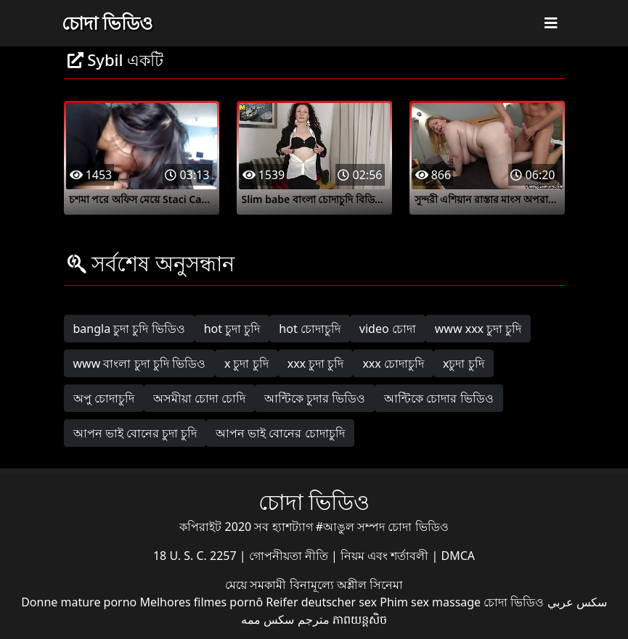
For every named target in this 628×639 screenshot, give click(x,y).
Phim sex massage (430, 602)
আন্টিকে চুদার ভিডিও (314, 398)
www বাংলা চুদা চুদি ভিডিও (139, 363)
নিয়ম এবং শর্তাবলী (385, 556)
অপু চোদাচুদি (103, 398)
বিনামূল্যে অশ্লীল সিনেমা (346, 585)
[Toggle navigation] (551, 23)
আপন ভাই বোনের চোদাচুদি (280, 433)
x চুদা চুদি (246, 363)
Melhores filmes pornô (201, 602)
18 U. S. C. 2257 (196, 556)
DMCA (458, 556)
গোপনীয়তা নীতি (290, 556)
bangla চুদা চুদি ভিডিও (129, 329)
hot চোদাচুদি (309, 329)
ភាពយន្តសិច (360, 619)
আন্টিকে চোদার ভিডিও (438, 398)
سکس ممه (267, 619)
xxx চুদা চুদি (316, 363)
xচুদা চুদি (463, 363)
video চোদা (387, 329)
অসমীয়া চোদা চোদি (199, 398)
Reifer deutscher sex (321, 602)
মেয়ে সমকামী (257, 585)
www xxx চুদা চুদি (478, 329)
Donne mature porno (78, 602)
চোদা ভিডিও (107, 22)
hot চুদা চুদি (232, 329)
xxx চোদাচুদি (393, 363)
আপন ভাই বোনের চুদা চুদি (135, 433)
